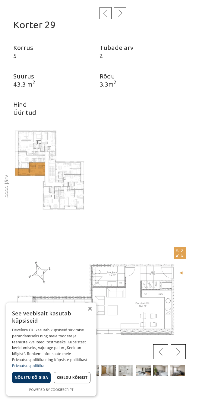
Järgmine (120, 13)
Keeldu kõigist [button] (72, 377)
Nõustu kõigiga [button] (31, 377)
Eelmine (106, 13)
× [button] (89, 309)
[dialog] (51, 349)
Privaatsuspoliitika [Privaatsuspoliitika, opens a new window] (28, 365)
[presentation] (160, 351)
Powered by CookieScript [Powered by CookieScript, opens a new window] (51, 389)
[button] (109, 370)
